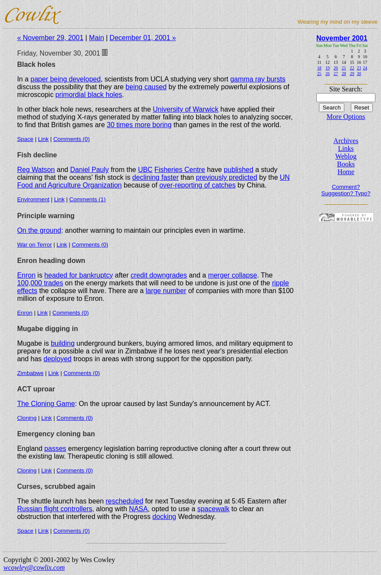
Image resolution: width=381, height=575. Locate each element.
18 (319, 68)
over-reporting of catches (197, 185)
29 (352, 73)
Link (43, 139)
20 (336, 68)
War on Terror (34, 244)
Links (345, 148)
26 (327, 73)
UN (285, 177)
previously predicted (226, 177)
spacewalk (213, 508)
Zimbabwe (30, 373)
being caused (145, 87)
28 (344, 73)
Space (25, 139)
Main (96, 37)
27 (336, 73)
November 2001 (341, 38)
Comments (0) (71, 139)
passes (55, 448)
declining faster (155, 177)
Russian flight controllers (54, 508)
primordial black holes (89, 94)
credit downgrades (159, 275)
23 (359, 68)
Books (346, 164)
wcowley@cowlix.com (34, 567)
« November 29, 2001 (50, 37)
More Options (346, 116)
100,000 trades (40, 283)
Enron (26, 275)
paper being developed (66, 79)
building (63, 343)
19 (327, 68)
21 (344, 68)
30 (359, 73)
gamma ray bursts (257, 79)
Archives (346, 140)
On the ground (39, 230)
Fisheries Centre (179, 169)
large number (166, 290)
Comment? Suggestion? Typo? (346, 190)
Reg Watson (36, 169)
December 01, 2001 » (142, 37)
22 (352, 68)
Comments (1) (87, 199)
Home (345, 171)
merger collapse (232, 275)
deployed (58, 358)
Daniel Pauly (89, 169)
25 (319, 73)
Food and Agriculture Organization (69, 185)
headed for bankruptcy (78, 275)
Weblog (345, 156)
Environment (33, 199)
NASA (138, 508)
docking (164, 516)
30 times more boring (139, 124)
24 (365, 68)
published (238, 169)
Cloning (27, 418)
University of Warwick (186, 109)
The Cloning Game (46, 403)
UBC (145, 169)
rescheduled (124, 501)
